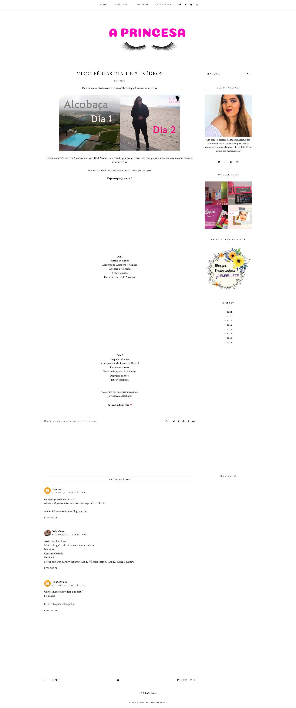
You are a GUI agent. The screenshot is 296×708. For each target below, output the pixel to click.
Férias (51, 421)
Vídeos (85, 421)
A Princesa (143, 702)
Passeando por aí (68, 421)
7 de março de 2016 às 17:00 (69, 585)
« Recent (51, 680)
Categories (162, 4)
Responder (51, 518)
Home (103, 4)
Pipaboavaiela (60, 581)
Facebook (49, 557)
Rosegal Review (125, 561)
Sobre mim (121, 4)
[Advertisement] (228, 408)
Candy (111, 561)
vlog (95, 421)
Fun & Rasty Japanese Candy (73, 561)
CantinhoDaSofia (53, 553)
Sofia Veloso (59, 531)
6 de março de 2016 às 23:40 (69, 492)
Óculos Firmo (98, 561)
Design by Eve (159, 702)
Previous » (186, 680)
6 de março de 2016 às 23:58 (69, 535)
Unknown (57, 488)
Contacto (142, 4)
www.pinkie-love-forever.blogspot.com (65, 511)
